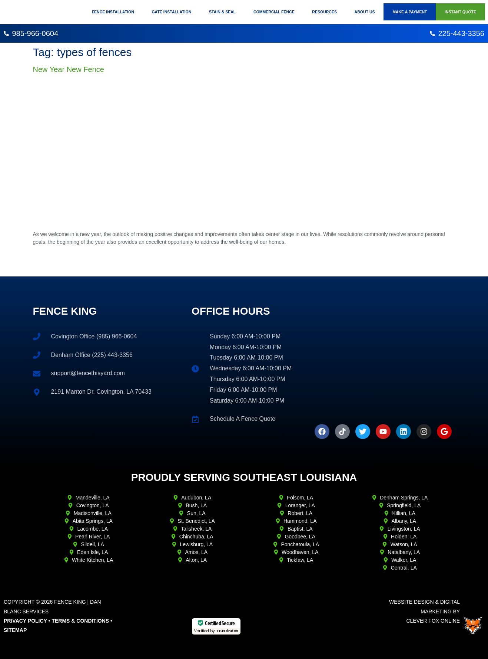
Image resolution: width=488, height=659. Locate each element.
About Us (365, 12)
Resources (324, 12)
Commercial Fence (274, 12)
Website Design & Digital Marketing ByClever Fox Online (424, 611)
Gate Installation (171, 12)
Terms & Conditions (80, 621)
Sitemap (15, 630)
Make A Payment (409, 12)
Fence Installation (113, 12)
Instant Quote (460, 12)
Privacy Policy (25, 621)
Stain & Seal (222, 12)
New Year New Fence (68, 69)
